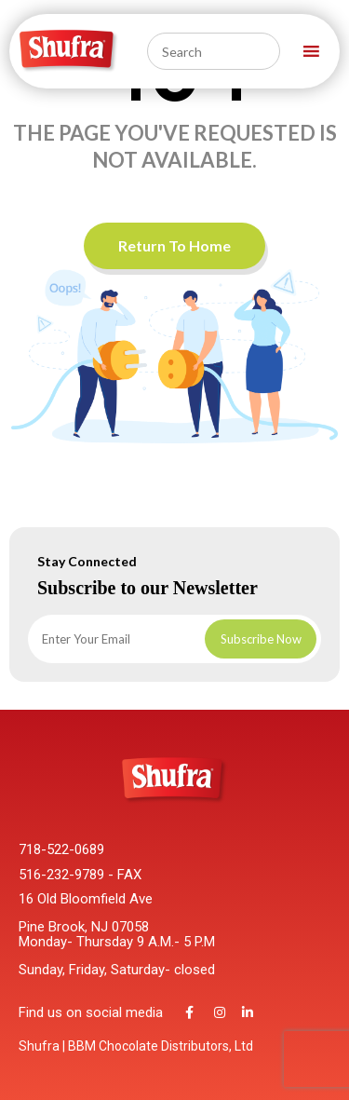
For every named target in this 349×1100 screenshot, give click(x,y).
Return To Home (174, 245)
